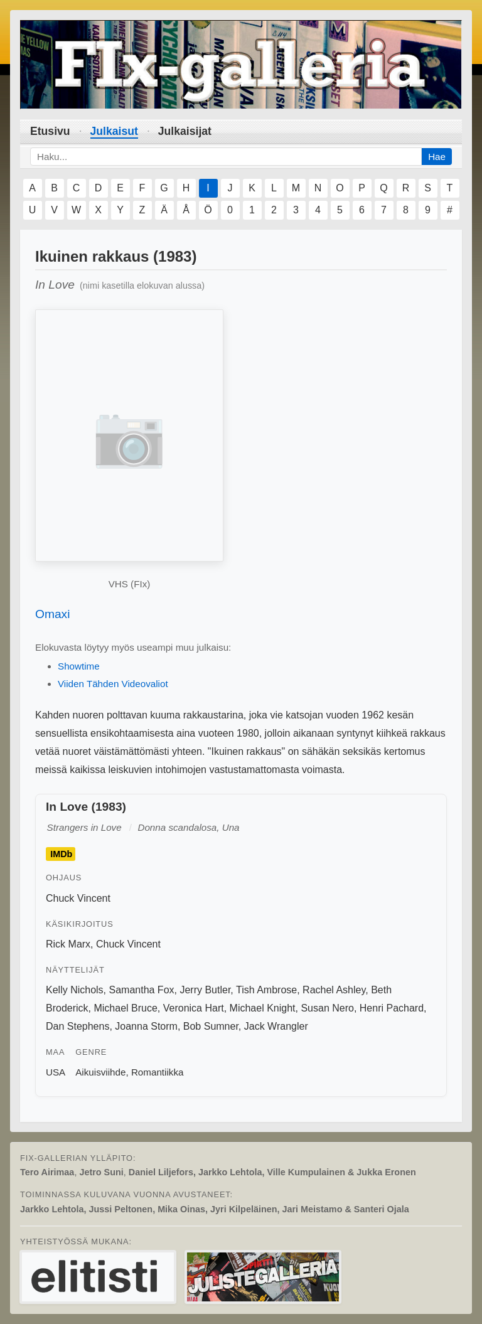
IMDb (61, 854)
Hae (437, 156)
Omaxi (52, 614)
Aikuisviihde (100, 1072)
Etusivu (50, 131)
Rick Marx (68, 944)
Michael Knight (263, 1008)
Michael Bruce (125, 1008)
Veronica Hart (193, 1008)
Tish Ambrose (266, 990)
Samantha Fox (141, 990)
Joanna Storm (146, 1026)
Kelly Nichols (75, 990)
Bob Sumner (210, 1026)
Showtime (79, 666)
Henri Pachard (392, 1008)
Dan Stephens (77, 1026)
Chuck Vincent (78, 898)
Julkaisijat (185, 131)
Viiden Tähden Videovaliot (113, 683)
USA (55, 1072)
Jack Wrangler (276, 1026)
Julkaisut (114, 131)
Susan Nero (327, 1008)
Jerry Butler (204, 990)
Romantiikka (157, 1072)
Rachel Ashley (334, 990)
